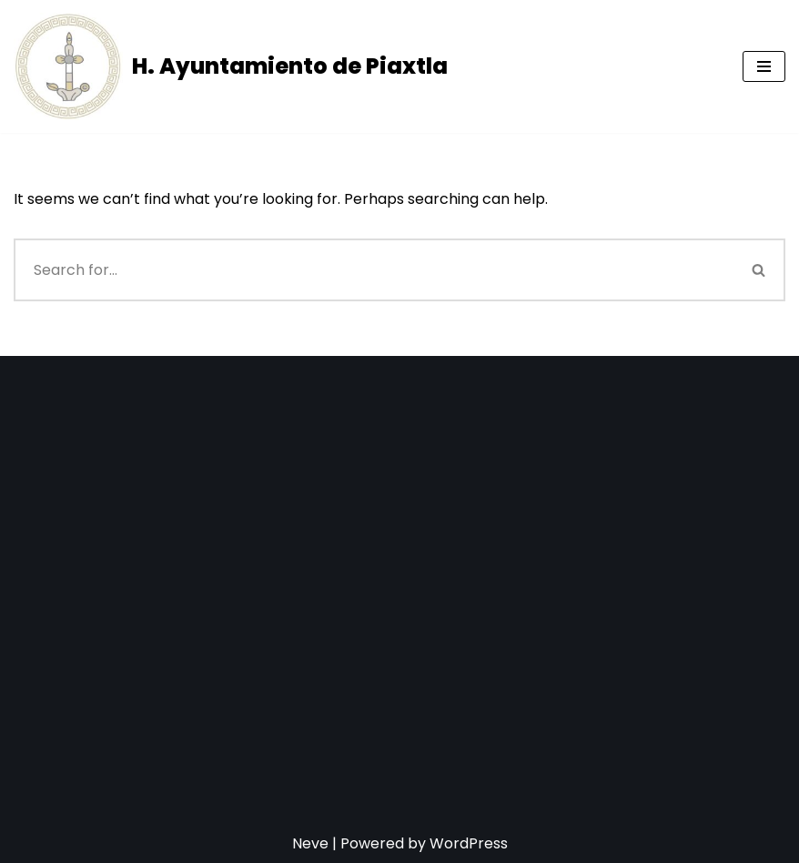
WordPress (469, 843)
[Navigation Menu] (764, 66)
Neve (310, 843)
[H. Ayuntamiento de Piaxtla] (231, 66)
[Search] (373, 270)
